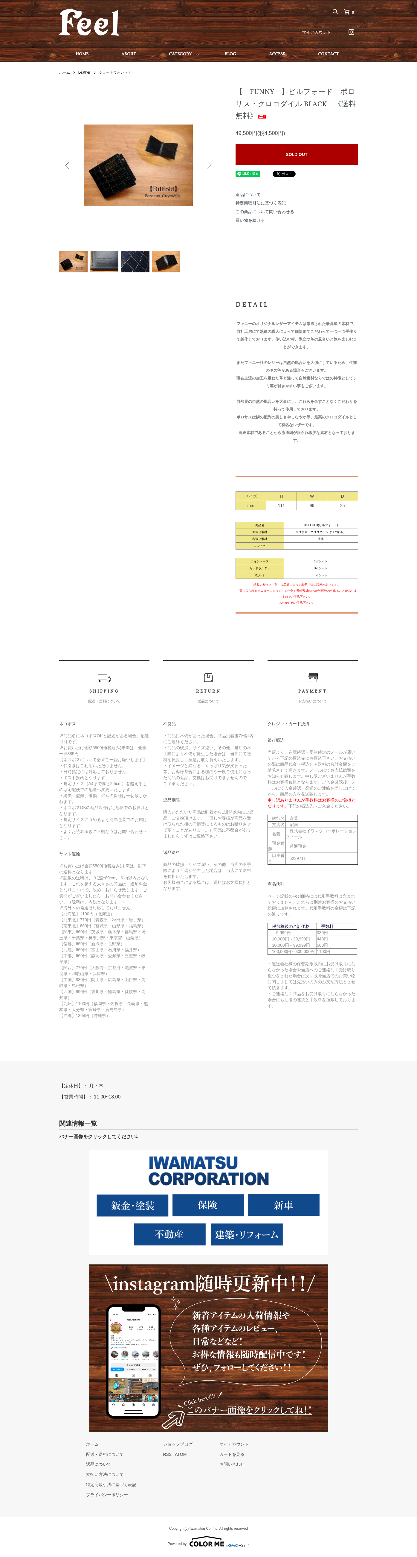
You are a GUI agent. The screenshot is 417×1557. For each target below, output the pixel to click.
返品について (248, 194)
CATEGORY (180, 54)
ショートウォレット (115, 72)
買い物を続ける (250, 220)
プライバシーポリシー (107, 1496)
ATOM (181, 1455)
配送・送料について (105, 1455)
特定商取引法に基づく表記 (261, 203)
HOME (82, 54)
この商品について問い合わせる (265, 211)
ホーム (64, 72)
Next (208, 165)
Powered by (208, 1542)
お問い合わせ (232, 1465)
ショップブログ (178, 1445)
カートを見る (232, 1455)
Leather (84, 72)
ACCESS (277, 54)
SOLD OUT (296, 154)
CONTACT (328, 54)
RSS (167, 1455)
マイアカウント (316, 32)
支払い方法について (105, 1475)
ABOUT (128, 54)
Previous (68, 165)
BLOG (230, 54)
